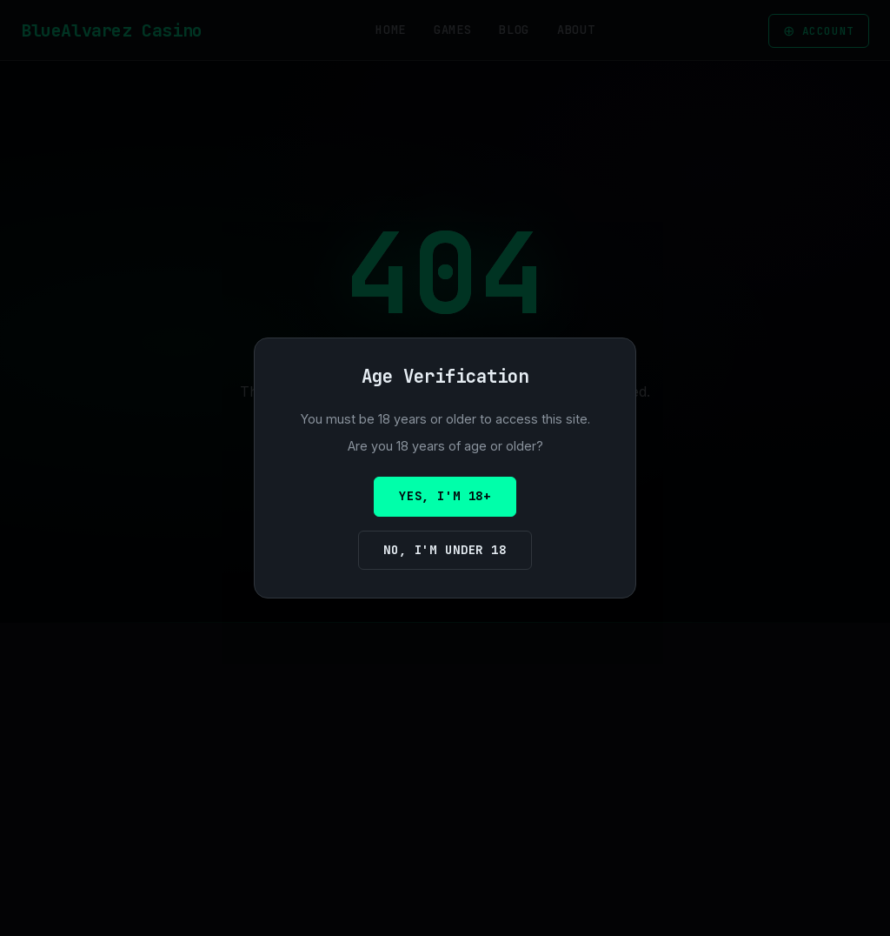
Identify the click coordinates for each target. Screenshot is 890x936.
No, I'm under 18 (444, 550)
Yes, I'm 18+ (445, 496)
